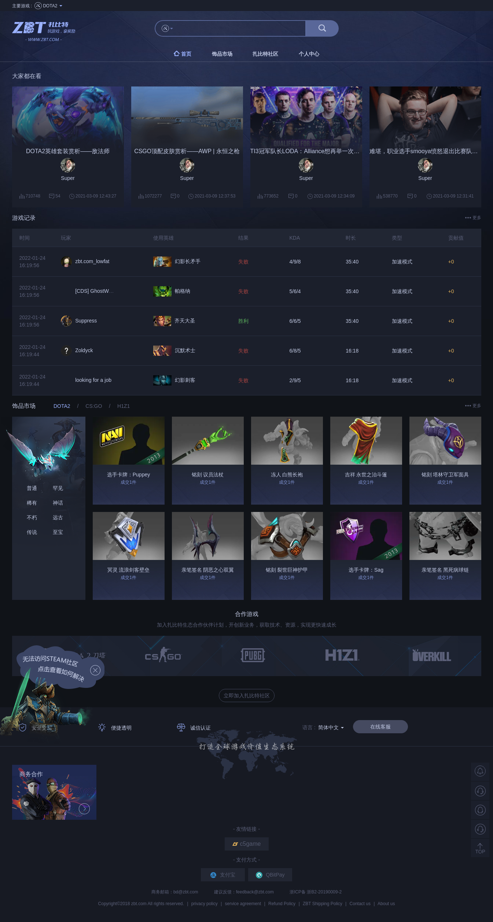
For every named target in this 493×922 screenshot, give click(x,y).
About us (386, 903)
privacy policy (204, 903)
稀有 (32, 503)
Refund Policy (281, 903)
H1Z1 (123, 406)
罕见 (58, 488)
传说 (32, 532)
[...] (243, 28)
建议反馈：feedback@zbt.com (244, 892)
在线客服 (380, 727)
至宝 (58, 532)
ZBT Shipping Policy (322, 903)
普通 (32, 488)
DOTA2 (63, 406)
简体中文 (331, 727)
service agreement (243, 903)
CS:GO (94, 406)
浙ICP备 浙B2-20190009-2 (316, 892)
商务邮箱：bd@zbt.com (175, 892)
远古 (58, 517)
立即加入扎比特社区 (247, 695)
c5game (246, 844)
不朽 (32, 517)
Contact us (360, 903)
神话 (58, 503)
